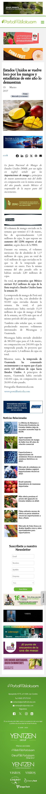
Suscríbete (43, 598)
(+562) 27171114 (24, 698)
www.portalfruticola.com (17, 391)
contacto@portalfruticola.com (24, 702)
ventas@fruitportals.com (24, 706)
